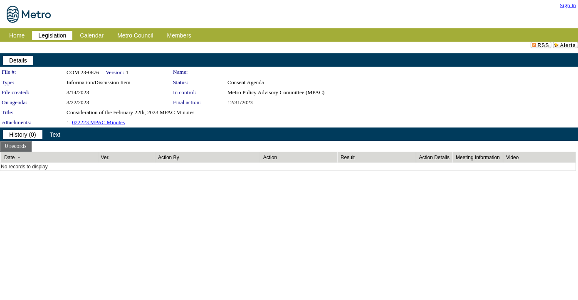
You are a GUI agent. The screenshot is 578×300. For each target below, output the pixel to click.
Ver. (105, 157)
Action (270, 157)
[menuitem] (15, 146)
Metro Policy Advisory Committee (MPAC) (276, 92)
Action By (168, 157)
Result (348, 157)
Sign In (568, 5)
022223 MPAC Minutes (98, 122)
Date (9, 157)
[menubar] (16, 146)
